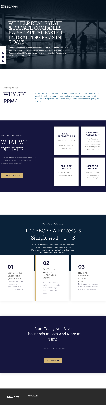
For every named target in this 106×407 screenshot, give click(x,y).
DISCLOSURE (33, 396)
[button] (12, 175)
